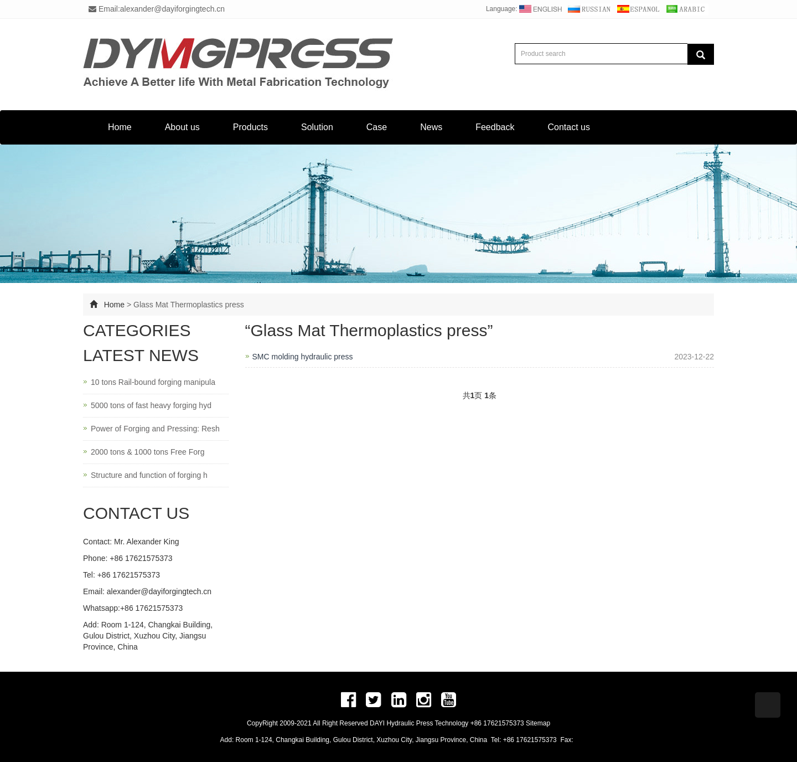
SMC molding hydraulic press (302, 356)
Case (376, 127)
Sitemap (538, 723)
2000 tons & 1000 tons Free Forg (147, 451)
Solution (317, 127)
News (431, 127)
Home (120, 127)
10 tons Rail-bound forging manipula (153, 382)
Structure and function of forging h (149, 475)
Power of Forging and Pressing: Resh (155, 428)
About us (182, 127)
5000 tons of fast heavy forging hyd (151, 405)
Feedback (494, 127)
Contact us (568, 127)
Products (250, 127)
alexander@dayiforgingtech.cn (159, 591)
